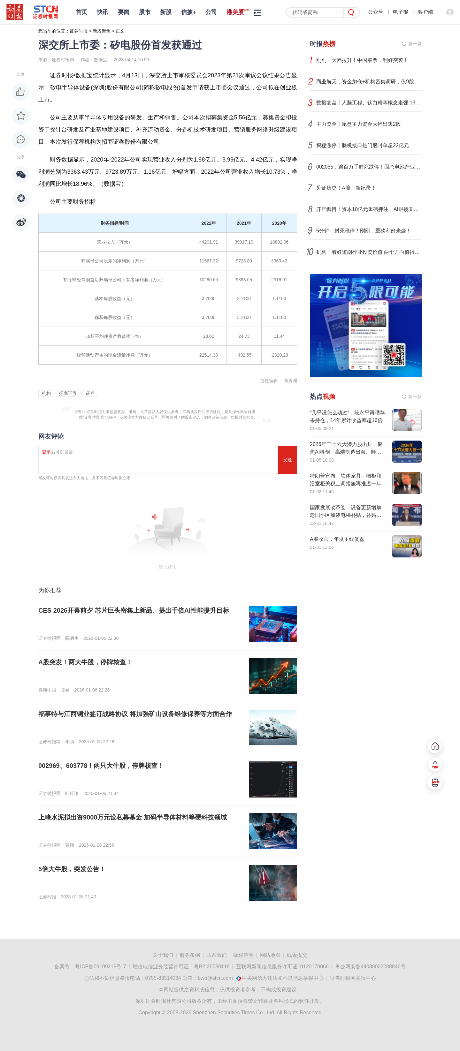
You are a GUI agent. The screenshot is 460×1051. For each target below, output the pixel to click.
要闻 (123, 12)
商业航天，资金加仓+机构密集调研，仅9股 (365, 81)
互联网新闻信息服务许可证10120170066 (282, 966)
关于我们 (163, 955)
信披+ (188, 12)
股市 (144, 12)
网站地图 (270, 955)
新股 (166, 12)
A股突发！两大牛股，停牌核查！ (85, 662)
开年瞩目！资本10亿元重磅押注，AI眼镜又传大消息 (369, 209)
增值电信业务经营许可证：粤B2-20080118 (181, 966)
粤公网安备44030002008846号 (370, 966)
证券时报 (79, 31)
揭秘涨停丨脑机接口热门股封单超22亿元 (362, 145)
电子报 (400, 12)
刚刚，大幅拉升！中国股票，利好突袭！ (362, 60)
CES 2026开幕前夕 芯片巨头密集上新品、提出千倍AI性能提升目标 (133, 610)
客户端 (425, 12)
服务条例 (190, 955)
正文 (120, 31)
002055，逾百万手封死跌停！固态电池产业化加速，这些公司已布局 (369, 167)
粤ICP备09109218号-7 (100, 966)
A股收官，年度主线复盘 (337, 539)
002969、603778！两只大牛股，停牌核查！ (101, 765)
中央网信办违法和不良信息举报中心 (283, 978)
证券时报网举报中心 (353, 978)
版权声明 (243, 955)
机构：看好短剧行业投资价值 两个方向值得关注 (369, 252)
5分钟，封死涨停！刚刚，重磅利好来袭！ (363, 230)
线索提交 (297, 955)
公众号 (375, 12)
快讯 (102, 12)
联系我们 (216, 955)
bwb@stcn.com (215, 978)
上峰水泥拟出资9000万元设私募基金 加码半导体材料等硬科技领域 (132, 817)
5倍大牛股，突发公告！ (72, 869)
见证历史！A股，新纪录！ (346, 188)
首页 (81, 12)
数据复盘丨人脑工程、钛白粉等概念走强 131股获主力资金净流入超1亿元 (369, 102)
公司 (211, 12)
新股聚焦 (102, 31)
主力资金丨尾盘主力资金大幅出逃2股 (358, 124)
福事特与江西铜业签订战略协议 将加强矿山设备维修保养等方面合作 (135, 713)
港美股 (235, 12)
